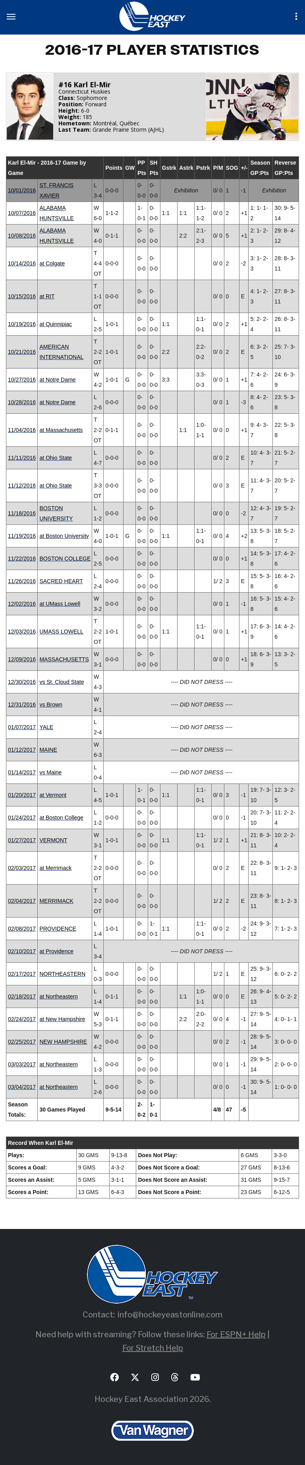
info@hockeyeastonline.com (170, 1314)
